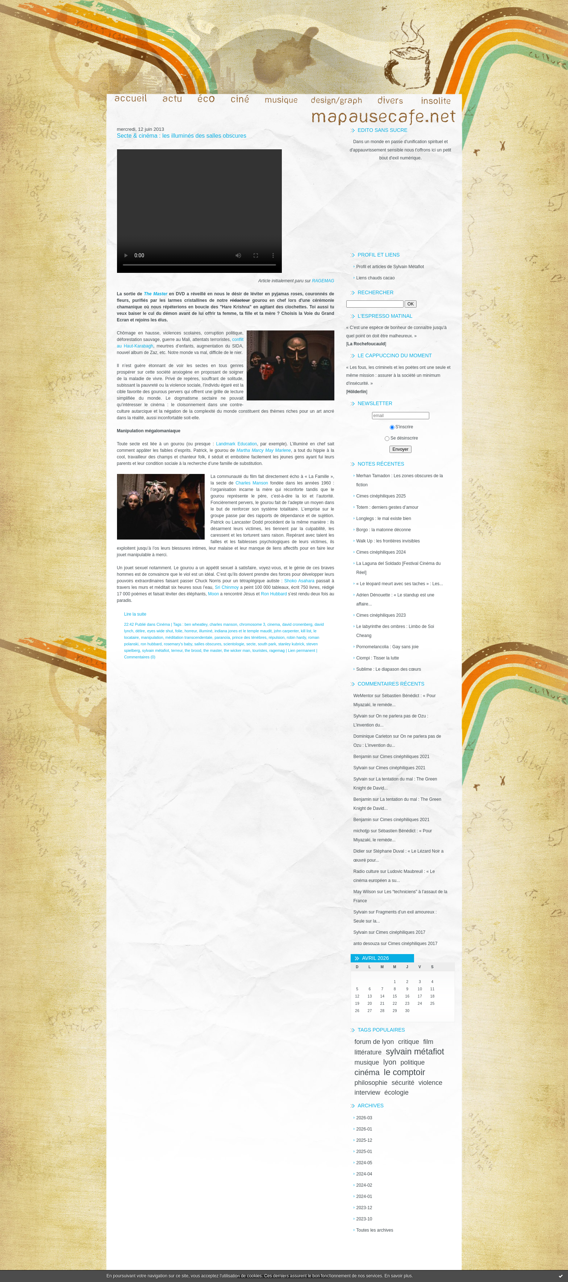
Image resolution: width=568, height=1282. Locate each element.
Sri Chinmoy (227, 587)
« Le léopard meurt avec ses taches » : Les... (399, 583)
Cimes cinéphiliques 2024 (381, 552)
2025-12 (364, 1140)
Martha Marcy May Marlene (264, 450)
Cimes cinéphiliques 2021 (405, 756)
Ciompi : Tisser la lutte (377, 658)
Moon (214, 593)
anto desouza (367, 943)
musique (367, 1062)
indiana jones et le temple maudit (243, 631)
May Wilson (365, 891)
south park (267, 644)
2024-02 (364, 1185)
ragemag (277, 650)
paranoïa (222, 637)
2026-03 (364, 1117)
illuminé (206, 631)
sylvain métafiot (415, 1051)
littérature (368, 1052)
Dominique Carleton (373, 736)
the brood (193, 650)
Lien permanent (301, 650)
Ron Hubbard (274, 593)
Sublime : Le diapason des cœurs (388, 669)
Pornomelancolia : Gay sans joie (387, 646)
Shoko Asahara (299, 580)
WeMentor (363, 695)
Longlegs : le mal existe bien (383, 518)
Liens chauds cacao (375, 277)
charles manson (223, 624)
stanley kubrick (291, 644)
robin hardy (296, 637)
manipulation (152, 637)
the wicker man (237, 650)
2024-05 (364, 1162)
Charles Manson (251, 483)
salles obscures (207, 644)
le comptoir (404, 1072)
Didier (359, 851)
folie (179, 631)
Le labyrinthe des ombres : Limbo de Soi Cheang (395, 631)
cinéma (367, 1072)
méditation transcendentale (189, 637)
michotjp (362, 830)
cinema (273, 624)
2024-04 (364, 1174)
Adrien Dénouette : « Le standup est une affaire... (395, 599)
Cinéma (163, 624)
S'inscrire (401, 426)
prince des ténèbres (249, 637)
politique (413, 1062)
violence (430, 1082)
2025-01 (364, 1151)
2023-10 (364, 1218)
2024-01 (364, 1196)
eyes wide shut (160, 631)
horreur (190, 631)
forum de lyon (374, 1041)
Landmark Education (236, 443)
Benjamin (363, 756)
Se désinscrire (401, 438)
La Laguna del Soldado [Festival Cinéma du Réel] (398, 568)
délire (140, 631)
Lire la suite (135, 614)
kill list (306, 631)
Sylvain (361, 716)
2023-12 (364, 1207)
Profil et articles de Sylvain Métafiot (390, 266)
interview (367, 1092)
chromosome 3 (252, 624)
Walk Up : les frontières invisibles (388, 541)
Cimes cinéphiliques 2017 (401, 932)
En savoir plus (398, 1275)
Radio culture (366, 871)
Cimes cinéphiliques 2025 (381, 496)
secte (251, 644)
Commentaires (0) (139, 657)
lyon (389, 1062)
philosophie (371, 1082)
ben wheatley (196, 624)
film (428, 1041)
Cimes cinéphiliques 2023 (381, 615)
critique (408, 1041)
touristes (259, 650)
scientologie (234, 644)
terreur (177, 650)
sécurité (403, 1082)
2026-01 (364, 1129)
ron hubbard (151, 644)
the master (213, 650)
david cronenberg (297, 624)
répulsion (277, 637)
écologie (396, 1092)
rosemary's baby (178, 644)
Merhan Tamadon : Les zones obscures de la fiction (399, 480)
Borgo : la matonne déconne (383, 529)
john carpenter (286, 631)
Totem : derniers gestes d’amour (387, 507)
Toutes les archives (374, 1230)
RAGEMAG (323, 280)
